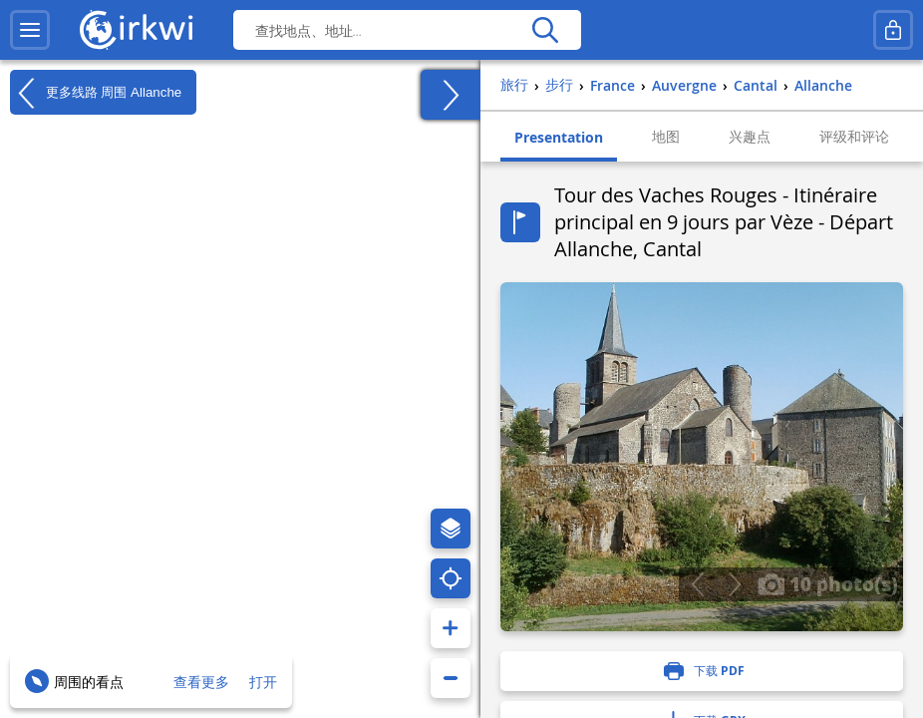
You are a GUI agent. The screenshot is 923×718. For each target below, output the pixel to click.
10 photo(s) (828, 583)
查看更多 (201, 681)
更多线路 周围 (95, 93)
